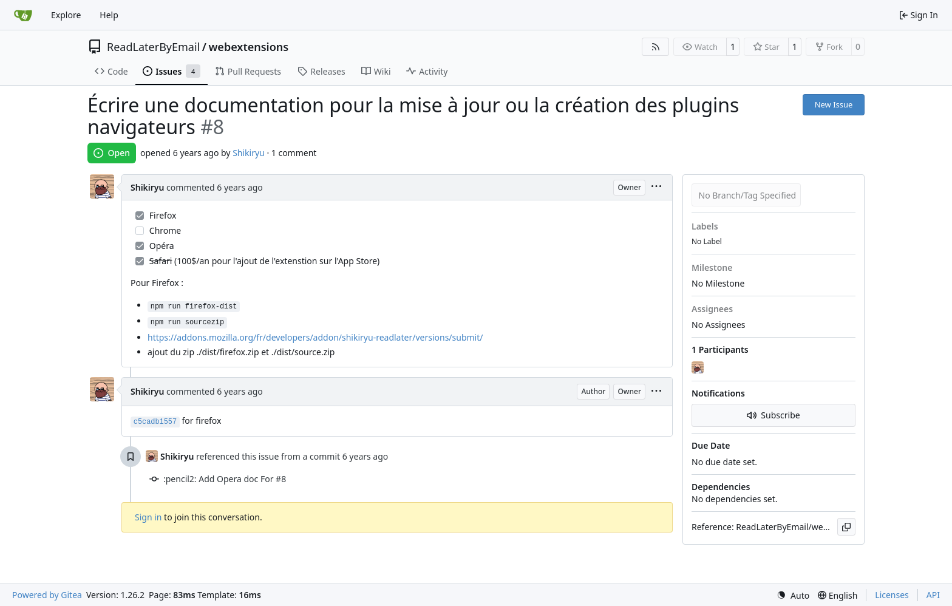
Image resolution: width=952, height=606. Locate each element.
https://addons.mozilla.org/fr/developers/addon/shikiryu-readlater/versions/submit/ (315, 337)
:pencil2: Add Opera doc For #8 (224, 479)
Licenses (892, 595)
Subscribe (773, 415)
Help (109, 15)
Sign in (148, 517)
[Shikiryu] (699, 367)
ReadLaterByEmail (153, 47)
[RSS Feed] (656, 47)
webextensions (248, 47)
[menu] (656, 187)
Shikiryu (249, 152)
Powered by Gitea (47, 595)
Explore (66, 15)
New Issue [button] (834, 104)
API (933, 595)
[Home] (23, 15)
